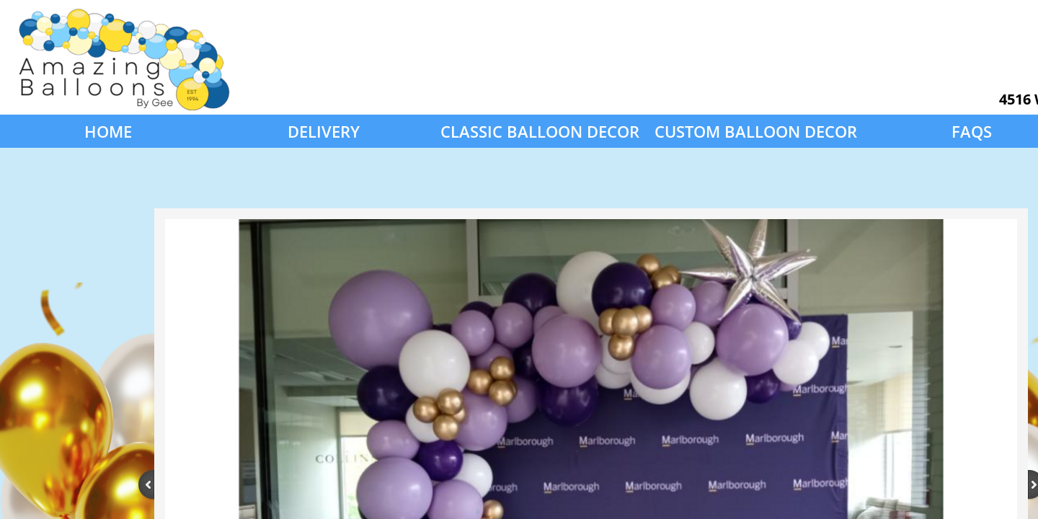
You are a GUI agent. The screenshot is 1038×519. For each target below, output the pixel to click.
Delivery (324, 131)
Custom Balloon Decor (756, 131)
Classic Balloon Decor (539, 131)
